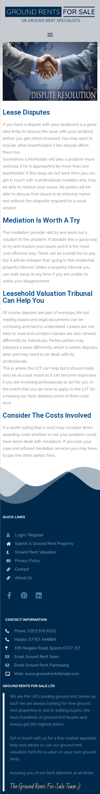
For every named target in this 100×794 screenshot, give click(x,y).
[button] (50, 34)
